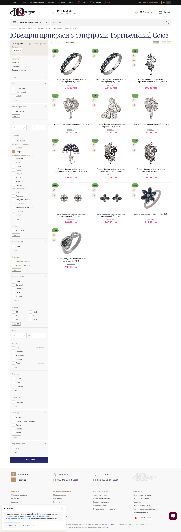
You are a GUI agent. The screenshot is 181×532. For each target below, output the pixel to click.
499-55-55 (65, 467)
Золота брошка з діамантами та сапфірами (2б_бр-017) (151, 170)
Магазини (97, 2)
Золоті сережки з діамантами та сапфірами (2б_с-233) (71, 215)
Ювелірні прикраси (19, 487)
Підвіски (14, 501)
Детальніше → (28, 525)
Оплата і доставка (141, 491)
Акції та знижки (100, 487)
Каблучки (15, 491)
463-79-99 (104, 472)
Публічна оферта (140, 505)
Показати (29, 452)
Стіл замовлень (100, 498)
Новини (73, 2)
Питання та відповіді (142, 487)
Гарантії (84, 2)
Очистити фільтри (39, 44)
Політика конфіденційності (144, 501)
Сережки (14, 494)
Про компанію (59, 487)
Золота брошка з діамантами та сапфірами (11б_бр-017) (111, 170)
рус (168, 2)
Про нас (13, 2)
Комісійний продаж (101, 494)
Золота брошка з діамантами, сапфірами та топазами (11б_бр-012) (150, 80)
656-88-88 (105, 467)
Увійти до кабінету (148, 2)
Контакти (62, 2)
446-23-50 (64, 472)
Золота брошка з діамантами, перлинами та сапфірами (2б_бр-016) (70, 170)
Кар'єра (56, 498)
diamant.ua (41, 514)
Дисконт (52, 2)
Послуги (23, 2)
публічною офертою (30, 516)
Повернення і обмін (141, 498)
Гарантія (137, 494)
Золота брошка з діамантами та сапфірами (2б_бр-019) (111, 125)
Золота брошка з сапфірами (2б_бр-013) (71, 124)
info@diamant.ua (111, 517)
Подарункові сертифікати (104, 501)
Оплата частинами (101, 491)
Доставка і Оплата (37, 2)
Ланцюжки (15, 498)
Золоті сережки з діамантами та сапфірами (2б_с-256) (111, 215)
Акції (109, 2)
